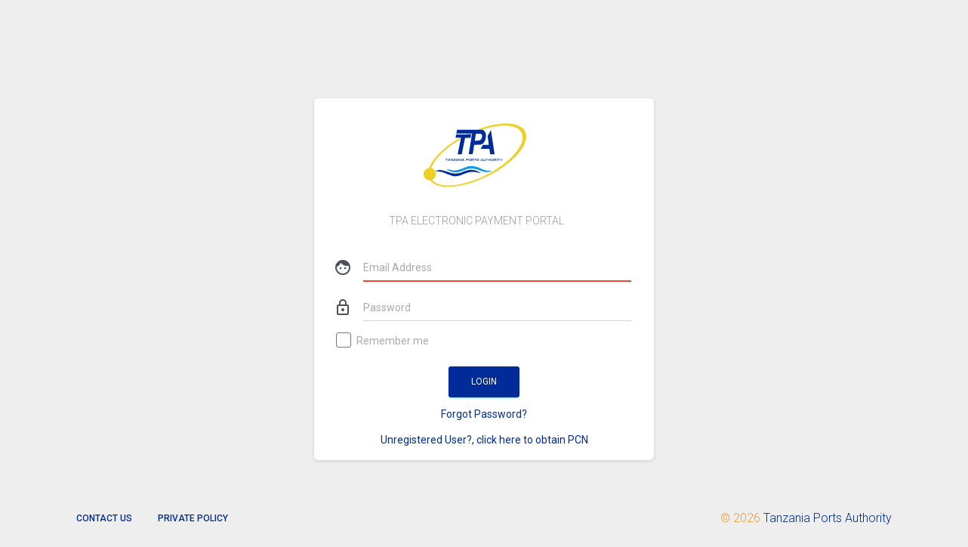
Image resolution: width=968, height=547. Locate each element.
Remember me (383, 341)
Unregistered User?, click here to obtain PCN (484, 440)
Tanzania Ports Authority (827, 518)
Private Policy (193, 518)
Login (484, 381)
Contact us (104, 518)
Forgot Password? (484, 414)
